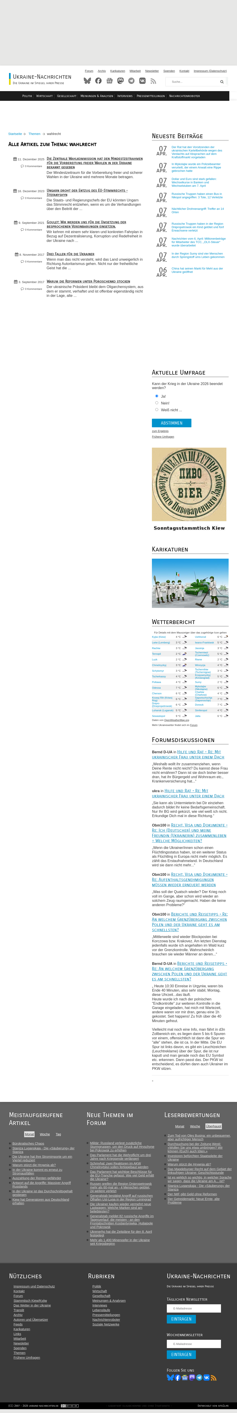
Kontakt (184, 71)
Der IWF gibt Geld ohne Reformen (193, 1195)
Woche (45, 1135)
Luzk (155, 660)
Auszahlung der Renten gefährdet (36, 1179)
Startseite (16, 135)
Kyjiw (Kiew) (159, 638)
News (109, 80)
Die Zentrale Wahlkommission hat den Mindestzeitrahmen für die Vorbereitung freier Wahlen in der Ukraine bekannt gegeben (93, 164)
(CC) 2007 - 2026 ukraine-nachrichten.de (34, 1409)
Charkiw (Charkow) (201, 694)
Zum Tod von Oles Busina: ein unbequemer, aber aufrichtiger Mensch (200, 1138)
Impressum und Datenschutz (34, 1289)
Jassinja (199, 649)
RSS (153, 80)
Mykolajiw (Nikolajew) (201, 689)
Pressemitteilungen (157, 96)
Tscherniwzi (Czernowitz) (202, 655)
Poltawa (156, 683)
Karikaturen (117, 71)
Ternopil (156, 655)
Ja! (163, 398)
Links (17, 1337)
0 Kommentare (34, 167)
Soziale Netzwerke (105, 1327)
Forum (89, 71)
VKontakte (142, 80)
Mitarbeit (135, 71)
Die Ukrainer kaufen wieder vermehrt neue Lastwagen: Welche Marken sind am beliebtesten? (121, 1208)
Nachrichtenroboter (190, 96)
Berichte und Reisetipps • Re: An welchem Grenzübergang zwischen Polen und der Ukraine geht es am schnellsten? (190, 923)
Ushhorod (200, 638)
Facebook (98, 80)
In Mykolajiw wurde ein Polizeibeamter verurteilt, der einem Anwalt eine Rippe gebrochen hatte (196, 169)
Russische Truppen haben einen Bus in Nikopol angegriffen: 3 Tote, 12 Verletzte (197, 197)
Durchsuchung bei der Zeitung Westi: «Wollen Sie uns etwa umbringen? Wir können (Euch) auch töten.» (195, 1148)
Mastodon (120, 80)
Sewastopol (158, 717)
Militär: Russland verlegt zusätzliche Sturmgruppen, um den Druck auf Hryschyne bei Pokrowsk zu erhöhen (123, 1147)
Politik (36, 96)
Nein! (165, 404)
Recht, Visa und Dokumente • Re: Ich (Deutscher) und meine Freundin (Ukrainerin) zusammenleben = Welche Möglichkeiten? (190, 834)
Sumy (198, 683)
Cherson (157, 694)
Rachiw (156, 649)
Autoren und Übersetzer (31, 1323)
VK (204, 1380)
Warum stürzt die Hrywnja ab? (34, 1166)
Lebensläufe (100, 1313)
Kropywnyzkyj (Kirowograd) (202, 677)
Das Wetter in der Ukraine (32, 1308)
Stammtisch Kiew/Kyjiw (30, 1304)
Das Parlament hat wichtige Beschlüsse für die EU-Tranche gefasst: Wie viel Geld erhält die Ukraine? (122, 1176)
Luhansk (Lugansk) (157, 711)
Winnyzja (200, 666)
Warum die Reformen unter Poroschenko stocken (89, 287)
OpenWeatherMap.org (176, 721)
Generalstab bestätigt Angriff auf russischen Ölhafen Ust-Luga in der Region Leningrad (122, 1198)
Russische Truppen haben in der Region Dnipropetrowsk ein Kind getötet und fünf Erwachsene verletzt (198, 228)
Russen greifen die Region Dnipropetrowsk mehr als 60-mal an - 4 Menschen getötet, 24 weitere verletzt (121, 1188)
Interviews (131, 96)
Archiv (102, 71)
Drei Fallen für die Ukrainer (71, 259)
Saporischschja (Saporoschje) (203, 700)
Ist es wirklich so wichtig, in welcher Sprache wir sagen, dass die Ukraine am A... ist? (200, 1180)
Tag (58, 1135)
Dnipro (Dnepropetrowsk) (162, 706)
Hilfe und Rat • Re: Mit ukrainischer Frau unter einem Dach (188, 755)
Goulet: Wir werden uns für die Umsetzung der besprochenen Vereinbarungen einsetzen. (87, 230)
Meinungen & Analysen (104, 96)
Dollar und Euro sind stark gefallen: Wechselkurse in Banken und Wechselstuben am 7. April (194, 184)
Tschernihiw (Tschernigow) (203, 672)
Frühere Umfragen (163, 438)
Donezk (199, 705)
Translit (19, 1313)
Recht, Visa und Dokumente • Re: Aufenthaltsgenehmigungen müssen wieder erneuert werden (190, 881)
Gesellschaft (74, 96)
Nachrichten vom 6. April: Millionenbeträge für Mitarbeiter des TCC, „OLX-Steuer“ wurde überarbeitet (199, 243)
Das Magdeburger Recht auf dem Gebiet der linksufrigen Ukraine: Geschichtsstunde (200, 1172)
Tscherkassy (159, 677)
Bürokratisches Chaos (28, 1144)
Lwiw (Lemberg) (161, 643)
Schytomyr (158, 672)
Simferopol (201, 711)
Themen (35, 135)
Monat (29, 1135)
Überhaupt (214, 1127)
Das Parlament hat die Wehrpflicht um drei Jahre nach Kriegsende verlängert (121, 1158)
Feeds (18, 1327)
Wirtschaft (53, 96)
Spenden (169, 71)
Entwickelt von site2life (212, 1409)
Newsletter (152, 71)
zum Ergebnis (160, 432)
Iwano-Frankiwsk (204, 643)
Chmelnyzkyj (159, 666)
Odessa (156, 689)
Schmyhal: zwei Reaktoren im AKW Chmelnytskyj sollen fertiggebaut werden (120, 1166)
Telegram (131, 80)
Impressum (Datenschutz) (210, 71)
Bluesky (87, 80)
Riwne (198, 660)
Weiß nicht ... (171, 411)
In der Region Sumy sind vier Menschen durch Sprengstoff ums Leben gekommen (198, 256)
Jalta (197, 717)
